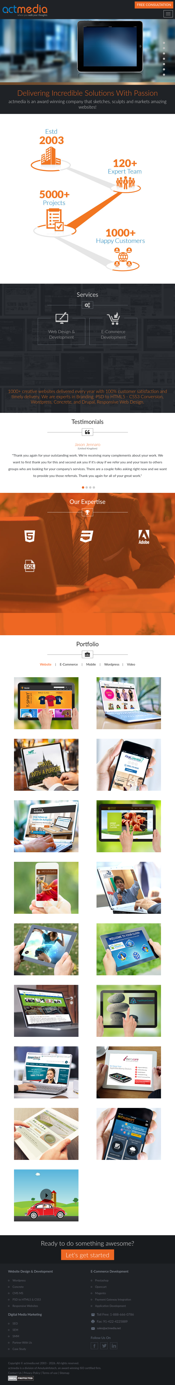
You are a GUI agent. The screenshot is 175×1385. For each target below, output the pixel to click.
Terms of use (49, 1373)
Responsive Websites (25, 1306)
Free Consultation (154, 5)
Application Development (110, 1306)
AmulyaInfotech (47, 1368)
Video (131, 664)
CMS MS (18, 1293)
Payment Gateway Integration (113, 1299)
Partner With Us (22, 1342)
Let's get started (87, 1255)
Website (45, 664)
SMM (16, 1336)
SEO (15, 1323)
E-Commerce (69, 664)
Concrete (18, 1286)
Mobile (91, 664)
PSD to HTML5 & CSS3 (27, 1299)
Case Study (19, 1349)
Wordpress (111, 664)
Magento (100, 1293)
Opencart (100, 1286)
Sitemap (64, 1373)
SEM (15, 1330)
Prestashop (101, 1280)
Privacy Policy (32, 1373)
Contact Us (14, 1373)
